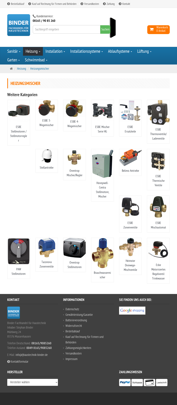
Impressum (71, 359)
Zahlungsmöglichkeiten (78, 348)
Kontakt (124, 4)
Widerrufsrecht (74, 326)
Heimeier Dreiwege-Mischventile (130, 265)
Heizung (33, 51)
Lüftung (144, 51)
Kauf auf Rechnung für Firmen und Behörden (52, 4)
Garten (13, 60)
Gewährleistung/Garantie (79, 315)
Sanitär (13, 51)
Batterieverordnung (76, 320)
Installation (55, 51)
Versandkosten (90, 4)
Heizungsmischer (39, 69)
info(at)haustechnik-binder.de (32, 355)
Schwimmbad (36, 60)
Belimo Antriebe (130, 170)
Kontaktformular (17, 361)
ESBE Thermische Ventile (158, 181)
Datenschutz (72, 309)
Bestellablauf (15, 4)
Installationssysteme (86, 51)
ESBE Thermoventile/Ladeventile (158, 134)
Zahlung (109, 4)
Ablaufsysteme (120, 51)
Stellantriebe (46, 167)
